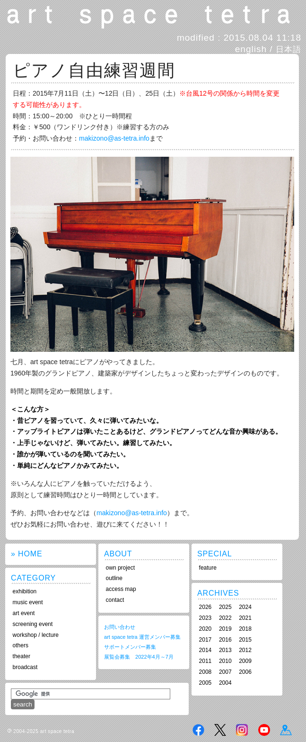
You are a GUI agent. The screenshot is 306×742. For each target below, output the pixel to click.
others (20, 645)
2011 (205, 661)
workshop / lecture (36, 635)
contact (115, 600)
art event (24, 613)
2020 (205, 629)
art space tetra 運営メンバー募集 (142, 637)
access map (121, 589)
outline (114, 578)
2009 (245, 661)
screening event (33, 624)
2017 (205, 639)
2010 (225, 661)
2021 (245, 618)
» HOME (26, 554)
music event (28, 602)
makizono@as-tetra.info (114, 138)
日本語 (288, 49)
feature (208, 567)
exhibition (25, 591)
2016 (225, 639)
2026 (205, 607)
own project (120, 567)
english (251, 49)
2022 (225, 618)
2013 (225, 650)
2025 (225, 607)
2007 (225, 672)
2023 (205, 618)
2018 (245, 629)
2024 (245, 607)
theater (21, 656)
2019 (225, 629)
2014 (205, 650)
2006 (245, 672)
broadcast (25, 667)
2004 (225, 682)
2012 (245, 650)
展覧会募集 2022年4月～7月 (139, 657)
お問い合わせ (119, 627)
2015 (245, 639)
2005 (205, 682)
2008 (205, 672)
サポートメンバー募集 (130, 647)
